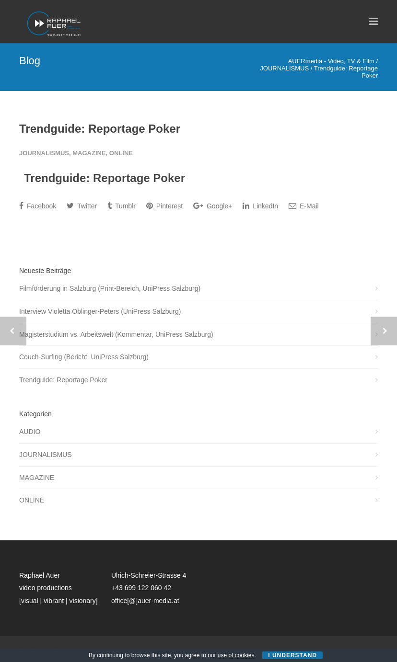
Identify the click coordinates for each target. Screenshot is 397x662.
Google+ (212, 206)
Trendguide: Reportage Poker (99, 128)
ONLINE (121, 153)
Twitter (82, 206)
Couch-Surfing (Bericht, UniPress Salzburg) (84, 357)
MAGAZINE (88, 153)
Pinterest (164, 206)
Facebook (37, 206)
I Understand (292, 655)
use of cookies (236, 655)
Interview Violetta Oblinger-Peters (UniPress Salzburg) (100, 311)
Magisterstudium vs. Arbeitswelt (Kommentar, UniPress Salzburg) (116, 334)
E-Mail (304, 206)
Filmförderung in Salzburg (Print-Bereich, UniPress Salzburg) (109, 288)
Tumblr (121, 206)
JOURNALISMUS (44, 153)
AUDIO (29, 431)
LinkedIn (260, 206)
